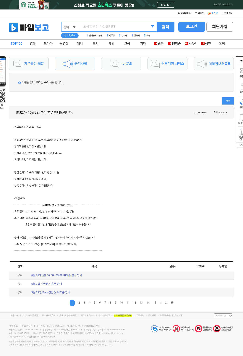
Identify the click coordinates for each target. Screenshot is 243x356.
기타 (143, 43)
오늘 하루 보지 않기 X (222, 5)
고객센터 (140, 316)
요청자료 (178, 316)
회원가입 (220, 27)
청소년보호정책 (48, 316)
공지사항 (152, 316)
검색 (165, 27)
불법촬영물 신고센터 (123, 316)
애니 (80, 43)
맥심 (147, 35)
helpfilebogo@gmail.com (111, 333)
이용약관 (14, 316)
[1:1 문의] (33, 244)
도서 (96, 43)
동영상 (64, 43)
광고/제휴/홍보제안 (68, 316)
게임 (111, 43)
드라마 (48, 43)
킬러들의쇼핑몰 (94, 35)
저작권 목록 (165, 316)
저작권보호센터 (87, 316)
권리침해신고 (104, 316)
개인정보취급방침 (30, 316)
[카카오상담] (48, 244)
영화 (32, 43)
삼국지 (136, 35)
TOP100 (16, 43)
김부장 (111, 35)
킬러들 (123, 35)
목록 (228, 101)
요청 (222, 43)
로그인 (191, 26)
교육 (127, 43)
